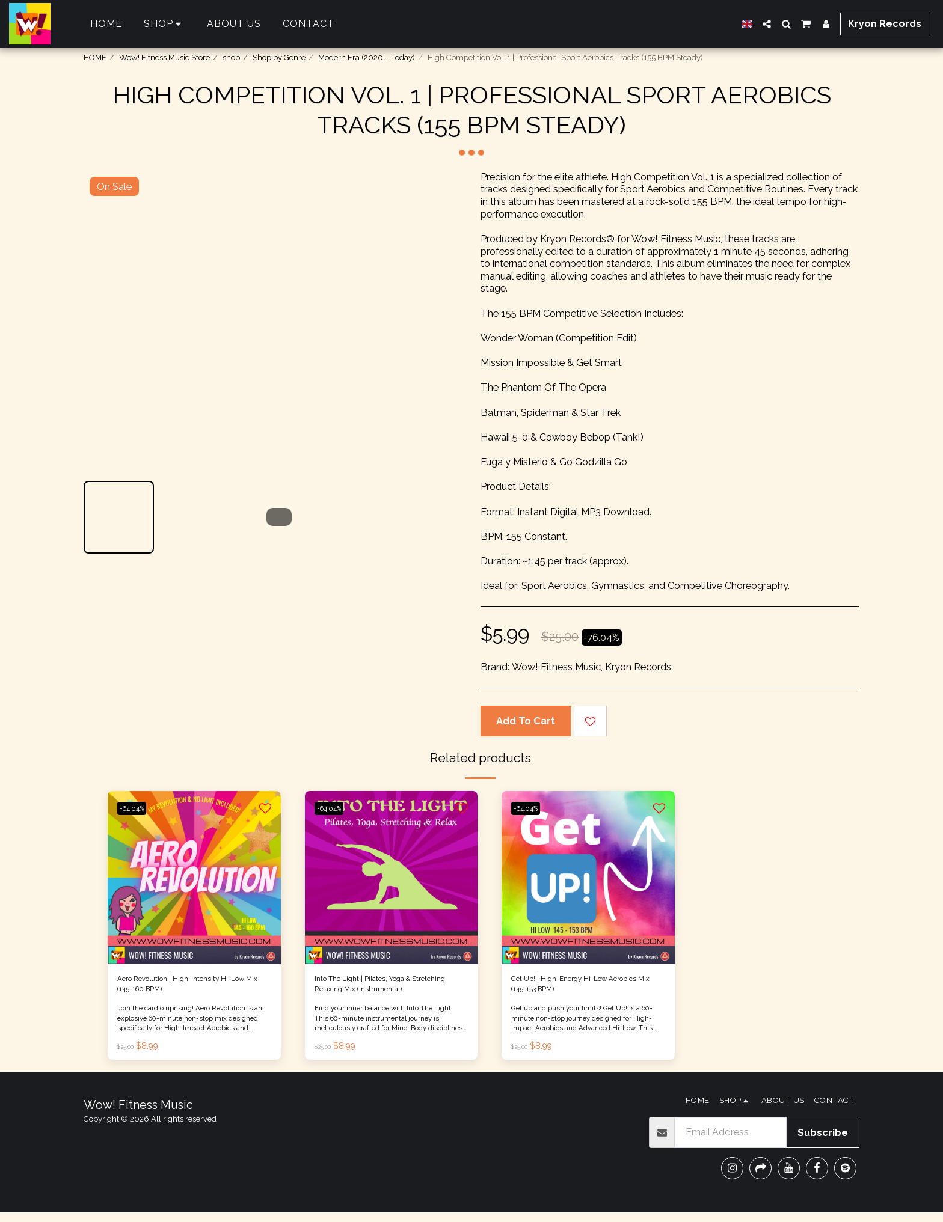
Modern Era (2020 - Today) (366, 57)
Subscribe (822, 1142)
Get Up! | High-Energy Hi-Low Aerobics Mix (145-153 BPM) (578, 988)
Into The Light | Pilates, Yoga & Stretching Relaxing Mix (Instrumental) (382, 989)
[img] (194, 877)
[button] (767, 24)
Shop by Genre (279, 57)
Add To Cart (525, 721)
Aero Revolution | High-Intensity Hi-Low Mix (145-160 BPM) (188, 988)
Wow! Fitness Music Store (164, 57)
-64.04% (137, 808)
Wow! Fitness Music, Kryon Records (591, 667)
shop (231, 57)
